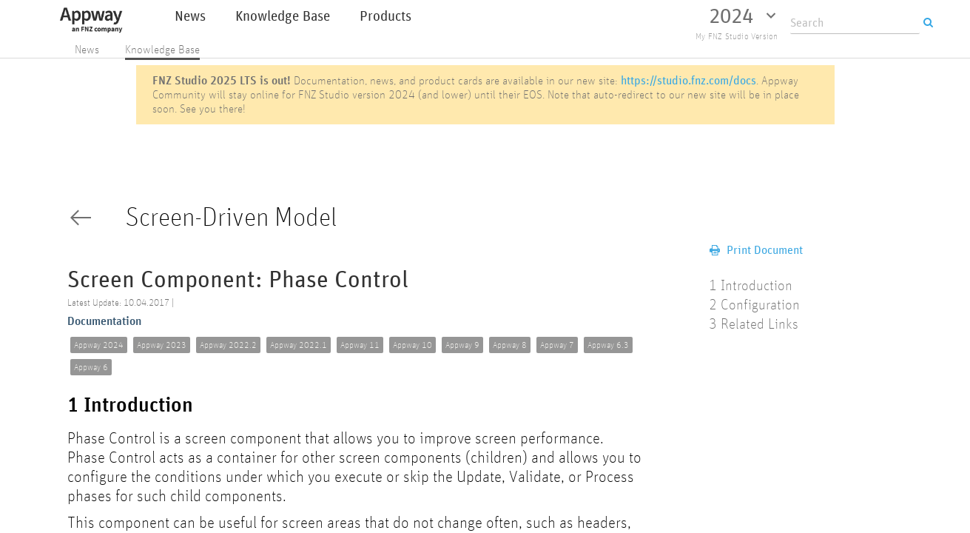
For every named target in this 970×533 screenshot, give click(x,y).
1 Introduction (130, 405)
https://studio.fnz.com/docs (688, 80)
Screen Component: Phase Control (237, 280)
